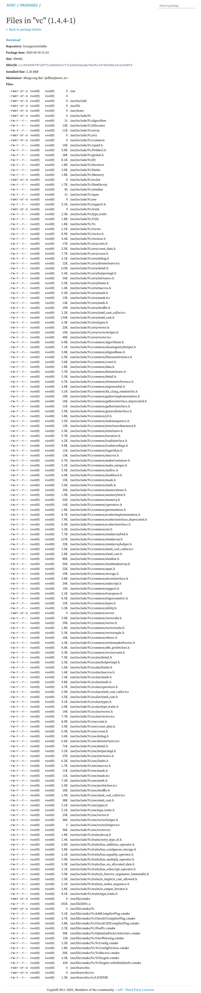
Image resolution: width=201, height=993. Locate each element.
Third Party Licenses (139, 989)
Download (13, 40)
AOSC (11, 5)
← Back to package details (23, 29)
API (120, 989)
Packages (29, 5)
